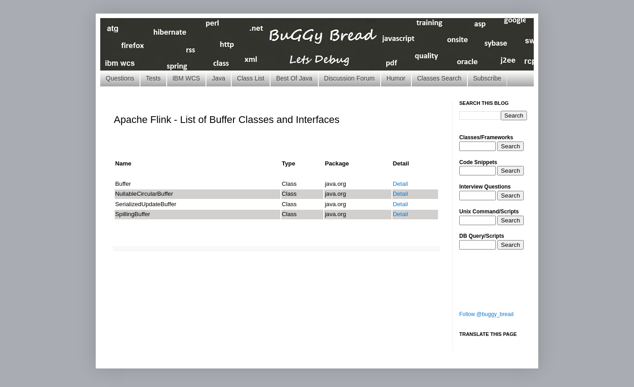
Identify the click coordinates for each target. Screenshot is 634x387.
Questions (120, 78)
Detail (400, 183)
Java (218, 78)
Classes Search (439, 78)
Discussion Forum (349, 78)
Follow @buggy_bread (486, 314)
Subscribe (487, 78)
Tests (153, 78)
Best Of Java (294, 78)
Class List (251, 78)
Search (510, 146)
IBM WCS (186, 78)
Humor (396, 78)
